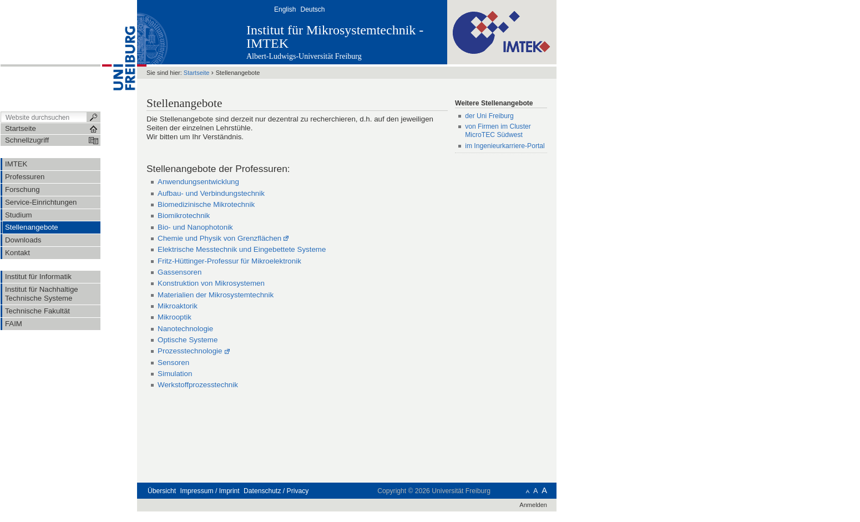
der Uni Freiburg (489, 116)
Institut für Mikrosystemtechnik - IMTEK (334, 36)
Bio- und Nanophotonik (195, 227)
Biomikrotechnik (184, 215)
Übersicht (162, 491)
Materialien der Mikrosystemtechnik (216, 295)
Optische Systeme (187, 340)
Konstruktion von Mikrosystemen (211, 283)
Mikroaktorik (178, 306)
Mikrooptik (174, 317)
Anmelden (533, 504)
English (285, 9)
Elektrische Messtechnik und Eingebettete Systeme (242, 249)
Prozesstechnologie (190, 351)
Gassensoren (179, 272)
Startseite (197, 72)
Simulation (175, 373)
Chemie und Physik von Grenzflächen (219, 238)
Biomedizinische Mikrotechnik (206, 204)
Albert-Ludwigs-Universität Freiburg (304, 56)
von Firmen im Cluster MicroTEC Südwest (498, 131)
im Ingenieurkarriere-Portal (505, 146)
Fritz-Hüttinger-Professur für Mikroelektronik (229, 261)
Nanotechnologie (185, 329)
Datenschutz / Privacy (276, 491)
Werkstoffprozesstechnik (198, 385)
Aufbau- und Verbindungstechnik (211, 193)
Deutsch (312, 9)
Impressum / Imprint (210, 491)
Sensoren (173, 362)
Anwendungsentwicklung (198, 182)
